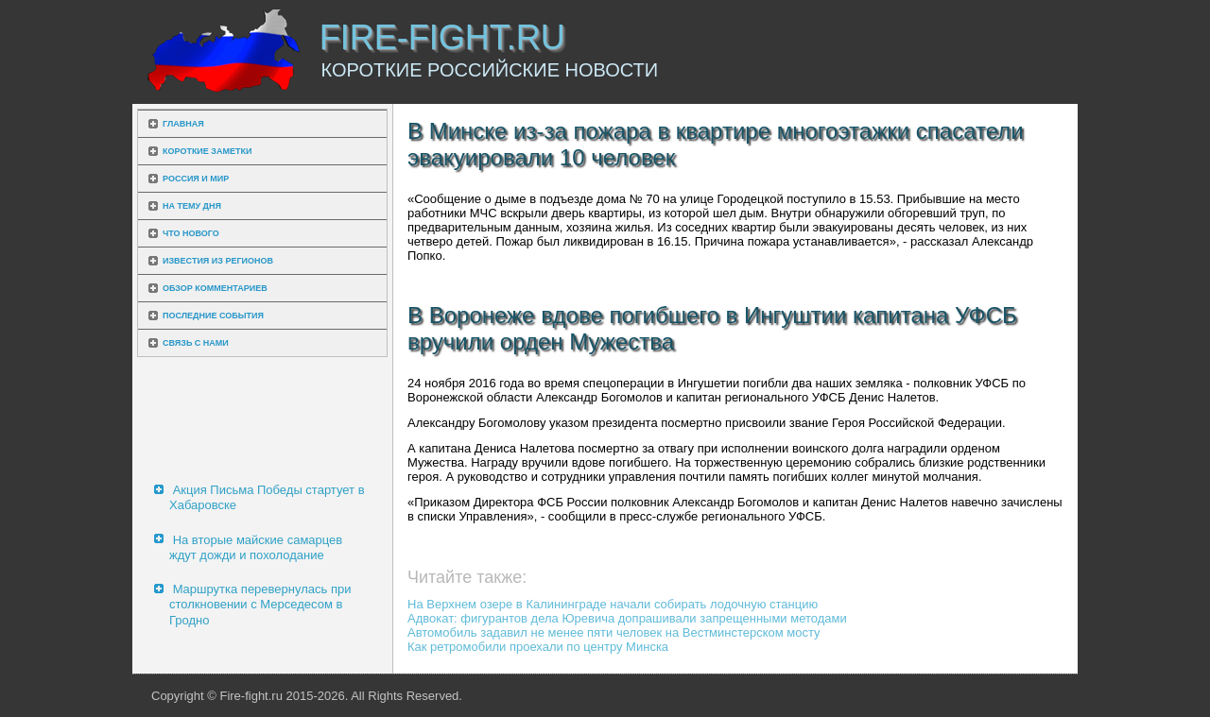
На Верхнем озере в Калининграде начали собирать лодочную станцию (612, 604)
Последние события (213, 315)
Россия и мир (196, 178)
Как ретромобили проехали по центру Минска (537, 647)
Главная (183, 123)
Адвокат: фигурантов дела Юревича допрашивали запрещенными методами (627, 618)
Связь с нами (196, 343)
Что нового (191, 233)
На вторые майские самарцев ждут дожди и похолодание (255, 547)
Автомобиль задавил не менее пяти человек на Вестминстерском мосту (614, 632)
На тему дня (192, 206)
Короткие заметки (207, 151)
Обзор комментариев (215, 288)
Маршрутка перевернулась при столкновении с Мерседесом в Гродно (260, 604)
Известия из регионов (218, 260)
